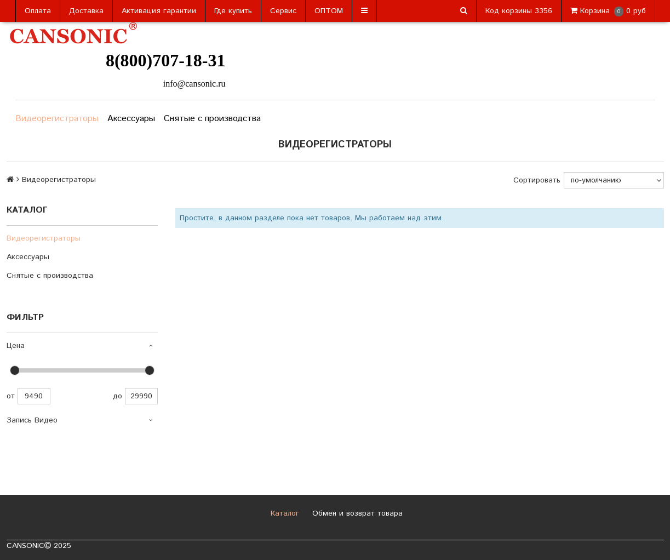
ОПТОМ (328, 10)
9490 (34, 396)
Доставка (86, 10)
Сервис (283, 10)
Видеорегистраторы (57, 118)
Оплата (38, 10)
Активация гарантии (159, 10)
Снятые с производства (212, 118)
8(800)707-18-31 (166, 60)
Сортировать (536, 180)
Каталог (283, 513)
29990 (141, 396)
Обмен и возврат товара (356, 513)
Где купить (233, 10)
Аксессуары (131, 118)
